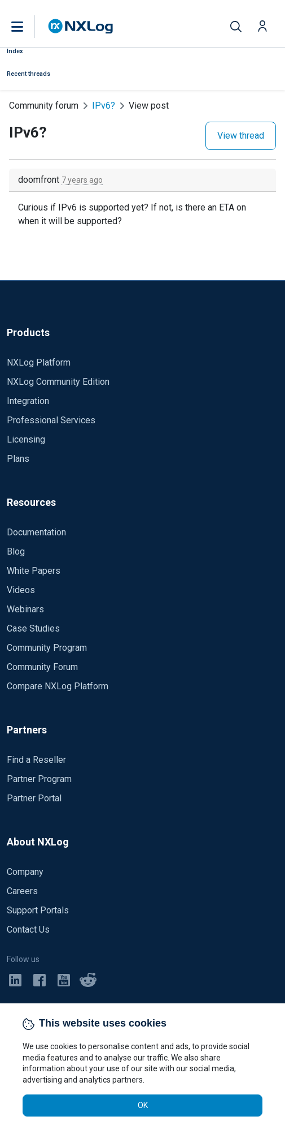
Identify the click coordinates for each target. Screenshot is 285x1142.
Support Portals (38, 910)
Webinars (25, 609)
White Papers (33, 570)
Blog (16, 551)
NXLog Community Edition (58, 381)
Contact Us (28, 929)
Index (15, 51)
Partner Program (39, 779)
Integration (28, 401)
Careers (22, 891)
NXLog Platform (39, 362)
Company (25, 871)
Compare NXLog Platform (57, 686)
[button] (28, 26)
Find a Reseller (36, 759)
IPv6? (103, 105)
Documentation (36, 532)
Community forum (43, 105)
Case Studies (33, 628)
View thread (240, 135)
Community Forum (42, 667)
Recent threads (28, 74)
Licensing (26, 439)
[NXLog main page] (80, 26)
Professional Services (51, 420)
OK (143, 1105)
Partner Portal (34, 798)
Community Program (47, 647)
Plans (18, 458)
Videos (21, 590)
